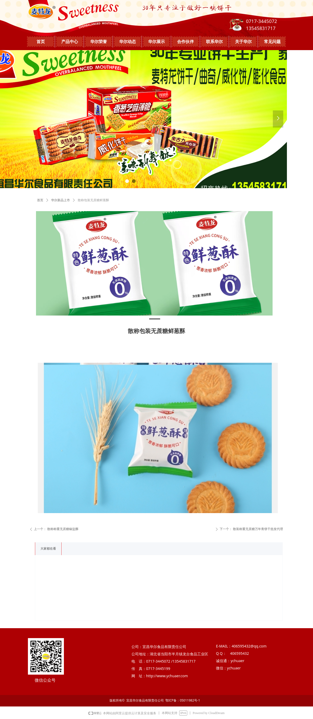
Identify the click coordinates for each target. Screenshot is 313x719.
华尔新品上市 (60, 200)
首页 (40, 200)
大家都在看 (48, 548)
